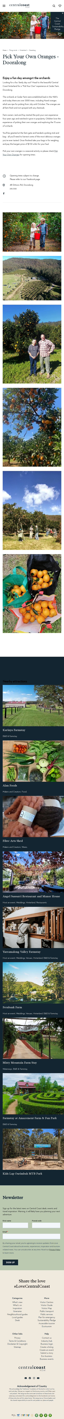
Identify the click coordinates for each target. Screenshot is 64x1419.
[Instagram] (34, 1378)
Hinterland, (31, 902)
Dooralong (32, 50)
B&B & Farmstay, (20, 1069)
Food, (24, 791)
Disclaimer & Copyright (17, 1344)
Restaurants (41, 902)
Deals (17, 1320)
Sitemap (17, 1347)
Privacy (17, 1338)
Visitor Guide (46, 1305)
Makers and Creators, (12, 791)
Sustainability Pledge (47, 1320)
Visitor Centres (46, 1302)
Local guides (17, 1317)
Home (4, 50)
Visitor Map (47, 1308)
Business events (47, 1359)
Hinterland (23, 50)
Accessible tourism (47, 1323)
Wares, (24, 847)
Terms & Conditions (17, 1341)
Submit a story (46, 1353)
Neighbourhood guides (17, 1314)
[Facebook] (30, 1378)
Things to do (13, 50)
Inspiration (17, 1308)
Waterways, (7, 1069)
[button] (62, 13)
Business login (47, 1344)
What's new (17, 1302)
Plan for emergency (46, 1317)
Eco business (46, 1356)
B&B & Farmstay (10, 736)
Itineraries (17, 1311)
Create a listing (46, 1347)
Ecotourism (47, 1326)
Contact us (47, 1338)
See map (13, 188)
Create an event (47, 1350)
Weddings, (20, 902)
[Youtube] (38, 1378)
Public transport (47, 1311)
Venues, (29, 958)
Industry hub (46, 1341)
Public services (46, 1314)
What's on (17, 1305)
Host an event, (9, 902)
